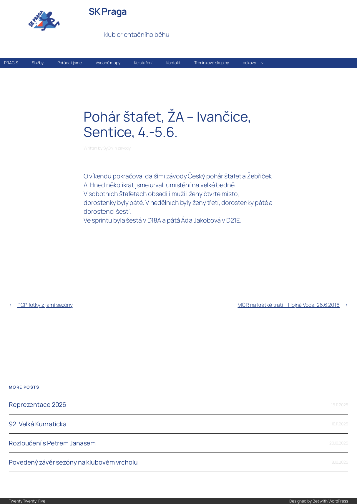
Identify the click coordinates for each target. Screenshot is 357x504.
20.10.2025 (338, 443)
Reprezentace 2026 (37, 404)
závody (124, 148)
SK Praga (108, 11)
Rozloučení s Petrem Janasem (52, 443)
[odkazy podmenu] (262, 63)
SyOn (108, 148)
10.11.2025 (339, 424)
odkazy (249, 62)
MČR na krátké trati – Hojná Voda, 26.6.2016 (289, 304)
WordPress (338, 501)
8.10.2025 (340, 462)
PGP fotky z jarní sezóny (45, 304)
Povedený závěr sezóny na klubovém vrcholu (73, 462)
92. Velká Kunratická (38, 423)
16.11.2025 (339, 404)
